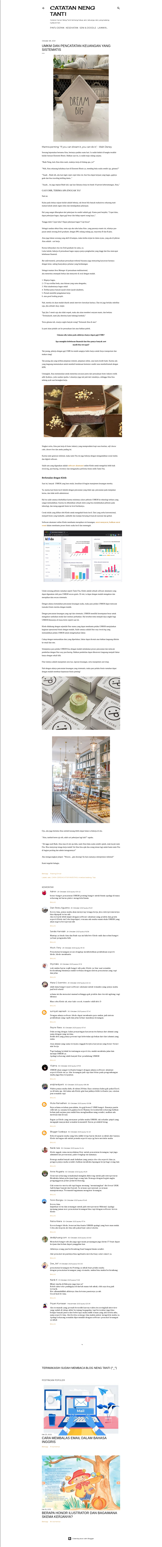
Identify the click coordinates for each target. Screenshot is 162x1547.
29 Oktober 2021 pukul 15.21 (81, 908)
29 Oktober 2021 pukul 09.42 (68, 892)
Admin (53, 891)
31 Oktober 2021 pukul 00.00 (71, 1264)
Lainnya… (103, 28)
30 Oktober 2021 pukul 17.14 (74, 1221)
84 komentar (55, 1522)
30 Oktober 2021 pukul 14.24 (72, 1148)
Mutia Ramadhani (58, 1103)
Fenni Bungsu (56, 1200)
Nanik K (53, 1280)
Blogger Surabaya (58, 1132)
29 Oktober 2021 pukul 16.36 (78, 932)
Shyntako (54, 964)
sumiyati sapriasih (58, 1011)
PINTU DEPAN (57, 28)
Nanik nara (55, 1148)
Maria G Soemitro (58, 983)
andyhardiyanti (57, 1084)
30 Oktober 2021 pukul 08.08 (77, 1085)
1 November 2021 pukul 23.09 (78, 1304)
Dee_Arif (54, 1263)
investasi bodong (85, 877)
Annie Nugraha (57, 1171)
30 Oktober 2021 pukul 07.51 (69, 1066)
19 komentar (55, 1447)
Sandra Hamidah (58, 931)
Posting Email (55, 874)
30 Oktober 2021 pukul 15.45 (75, 1200)
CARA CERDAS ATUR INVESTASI (65, 877)
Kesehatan (72, 28)
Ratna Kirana (56, 1221)
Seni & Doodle (88, 28)
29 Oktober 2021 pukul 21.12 (71, 964)
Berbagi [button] (45, 874)
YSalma (53, 1066)
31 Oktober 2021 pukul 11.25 (69, 1280)
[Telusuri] (118, 7)
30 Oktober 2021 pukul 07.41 (79, 1011)
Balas (53, 902)
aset (49, 877)
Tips (94, 877)
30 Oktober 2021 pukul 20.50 (79, 1238)
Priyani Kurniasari (58, 1303)
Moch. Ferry (55, 948)
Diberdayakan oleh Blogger (81, 1538)
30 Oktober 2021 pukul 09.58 (79, 1103)
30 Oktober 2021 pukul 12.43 (79, 1132)
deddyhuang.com (58, 1237)
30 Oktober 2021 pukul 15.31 (76, 1172)
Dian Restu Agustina (60, 908)
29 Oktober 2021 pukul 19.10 (73, 948)
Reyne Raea (56, 1027)
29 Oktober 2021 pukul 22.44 (79, 983)
